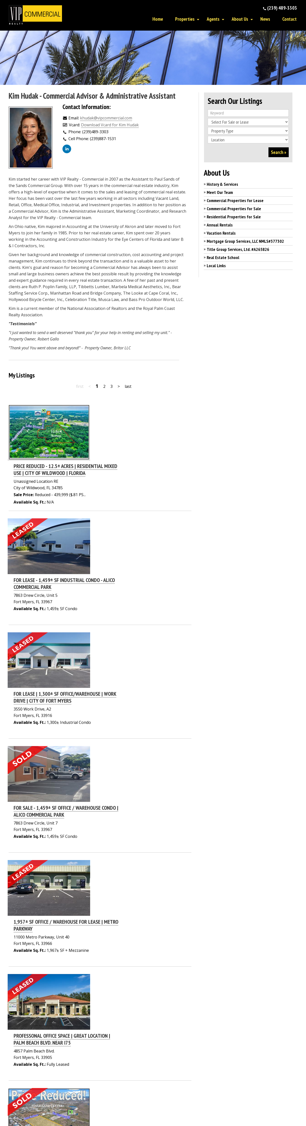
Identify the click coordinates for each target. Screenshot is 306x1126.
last (128, 386)
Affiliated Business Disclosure (112, 1112)
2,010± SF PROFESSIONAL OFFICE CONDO (128, 934)
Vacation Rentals (221, 233)
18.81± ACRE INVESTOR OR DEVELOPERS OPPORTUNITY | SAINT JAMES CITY (127, 763)
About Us (240, 19)
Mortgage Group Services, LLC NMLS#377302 (245, 241)
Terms (209, 1112)
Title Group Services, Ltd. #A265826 (238, 249)
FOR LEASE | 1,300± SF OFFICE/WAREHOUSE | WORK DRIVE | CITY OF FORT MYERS (139, 530)
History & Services (222, 184)
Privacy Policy (184, 1112)
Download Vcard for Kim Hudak (110, 125)
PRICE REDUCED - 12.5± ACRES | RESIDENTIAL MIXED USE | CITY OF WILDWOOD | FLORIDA (139, 414)
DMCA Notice (154, 1112)
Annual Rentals (220, 225)
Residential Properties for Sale (234, 217)
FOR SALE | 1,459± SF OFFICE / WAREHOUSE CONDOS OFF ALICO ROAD (140, 821)
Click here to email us (123, 1058)
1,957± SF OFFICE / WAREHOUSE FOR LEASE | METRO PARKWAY (140, 647)
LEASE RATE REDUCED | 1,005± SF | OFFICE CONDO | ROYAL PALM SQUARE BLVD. (139, 879)
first (79, 386)
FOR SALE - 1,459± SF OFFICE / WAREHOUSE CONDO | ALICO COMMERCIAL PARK (140, 588)
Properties (185, 19)
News (265, 19)
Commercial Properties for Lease (235, 200)
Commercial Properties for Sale (234, 208)
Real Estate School (223, 257)
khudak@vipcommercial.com (106, 118)
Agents (213, 19)
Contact (289, 19)
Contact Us (167, 1053)
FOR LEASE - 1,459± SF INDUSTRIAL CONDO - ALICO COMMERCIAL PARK (138, 472)
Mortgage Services (220, 1067)
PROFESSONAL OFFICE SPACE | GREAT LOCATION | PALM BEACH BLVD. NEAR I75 (136, 705)
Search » (278, 152)
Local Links (216, 265)
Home (157, 19)
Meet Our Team (220, 192)
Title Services (215, 1074)
